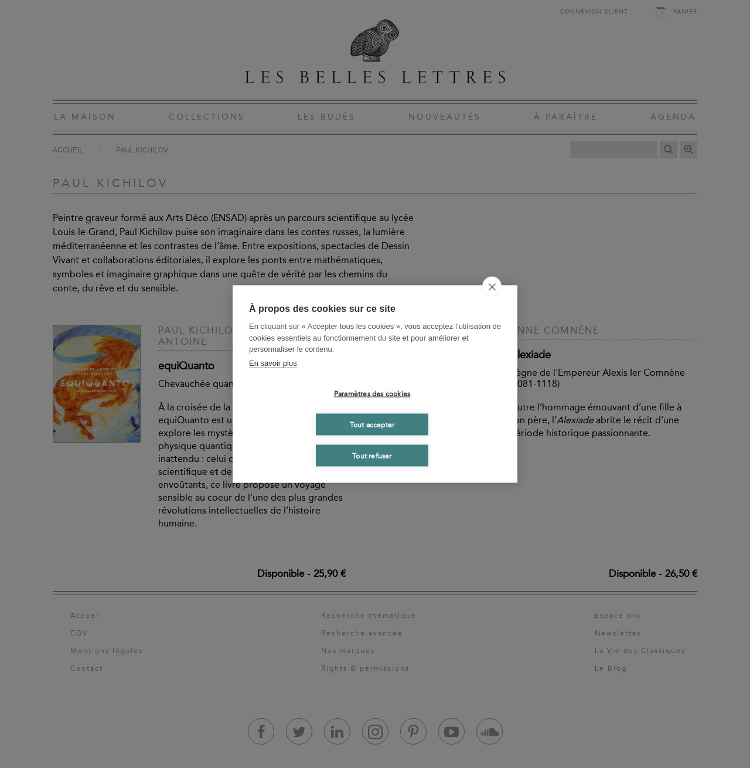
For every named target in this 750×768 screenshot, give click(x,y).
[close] (492, 287)
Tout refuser (371, 455)
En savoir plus (273, 362)
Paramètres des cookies (372, 393)
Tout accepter (372, 424)
